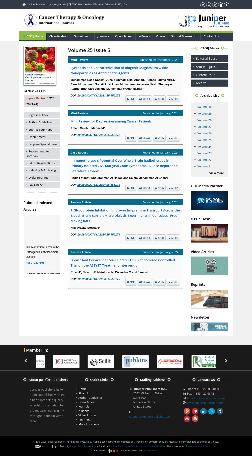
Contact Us (211, 36)
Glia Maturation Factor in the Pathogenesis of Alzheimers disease (42, 254)
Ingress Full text (39, 115)
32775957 (40, 264)
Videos (160, 36)
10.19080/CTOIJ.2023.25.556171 (98, 95)
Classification (58, 36)
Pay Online (36, 185)
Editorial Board (206, 58)
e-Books (144, 36)
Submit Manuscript (184, 36)
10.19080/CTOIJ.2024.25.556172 (98, 135)
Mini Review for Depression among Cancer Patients (111, 121)
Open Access (124, 36)
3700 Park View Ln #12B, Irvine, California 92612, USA (98, 4)
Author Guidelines (41, 122)
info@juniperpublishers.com (206, 398)
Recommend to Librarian (37, 153)
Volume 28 (204, 120)
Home (82, 389)
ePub (159, 99)
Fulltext (144, 99)
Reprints (84, 420)
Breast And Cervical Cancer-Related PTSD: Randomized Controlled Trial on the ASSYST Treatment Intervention (123, 262)
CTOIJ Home (32, 36)
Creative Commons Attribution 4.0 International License (137, 446)
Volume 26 (204, 133)
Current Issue (205, 75)
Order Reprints (39, 178)
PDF (130, 99)
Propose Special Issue (43, 144)
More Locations (88, 424)
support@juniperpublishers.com (151, 417)
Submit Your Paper (41, 130)
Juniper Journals (58, 4)
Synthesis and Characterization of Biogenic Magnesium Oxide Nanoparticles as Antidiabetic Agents (119, 70)
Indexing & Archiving (42, 170)
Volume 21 (204, 166)
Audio (173, 99)
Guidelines (83, 36)
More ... (35, 421)
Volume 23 (204, 153)
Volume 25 (204, 140)
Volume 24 (204, 146)
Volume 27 (204, 127)
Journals (103, 36)
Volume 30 (204, 107)
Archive (201, 83)
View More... (217, 173)
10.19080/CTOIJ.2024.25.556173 (98, 184)
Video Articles (87, 415)
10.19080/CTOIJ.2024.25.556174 (98, 234)
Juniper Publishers (37, 4)
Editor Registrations (42, 163)
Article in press (206, 67)
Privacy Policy (151, 450)
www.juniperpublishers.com (206, 403)
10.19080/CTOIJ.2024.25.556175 (98, 279)
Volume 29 (204, 113)
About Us (84, 393)
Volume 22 (204, 160)
